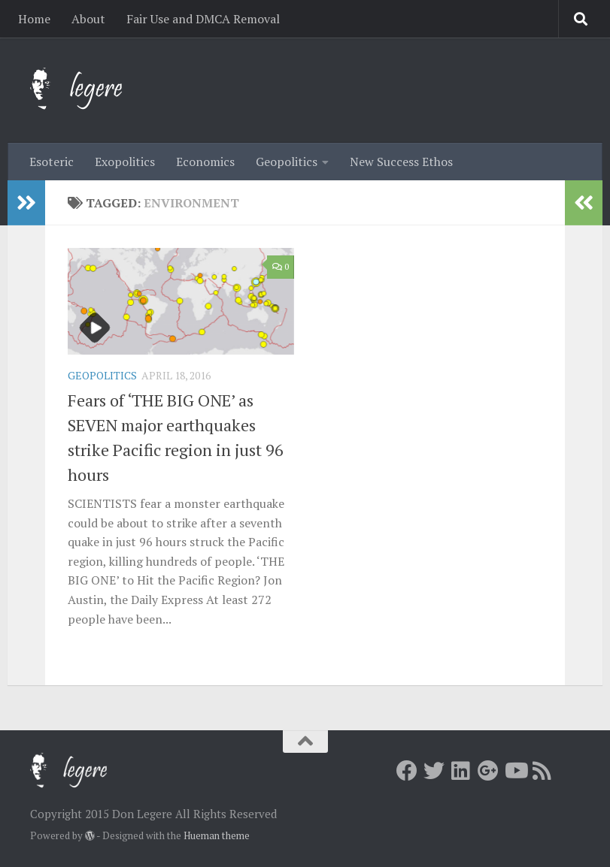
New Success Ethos (401, 161)
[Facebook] (406, 770)
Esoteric (51, 161)
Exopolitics (125, 161)
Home (34, 19)
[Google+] (488, 770)
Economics (205, 161)
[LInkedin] (461, 770)
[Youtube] (515, 770)
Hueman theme (217, 835)
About (88, 19)
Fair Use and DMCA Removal (203, 19)
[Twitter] (434, 770)
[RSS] (542, 770)
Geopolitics (286, 161)
